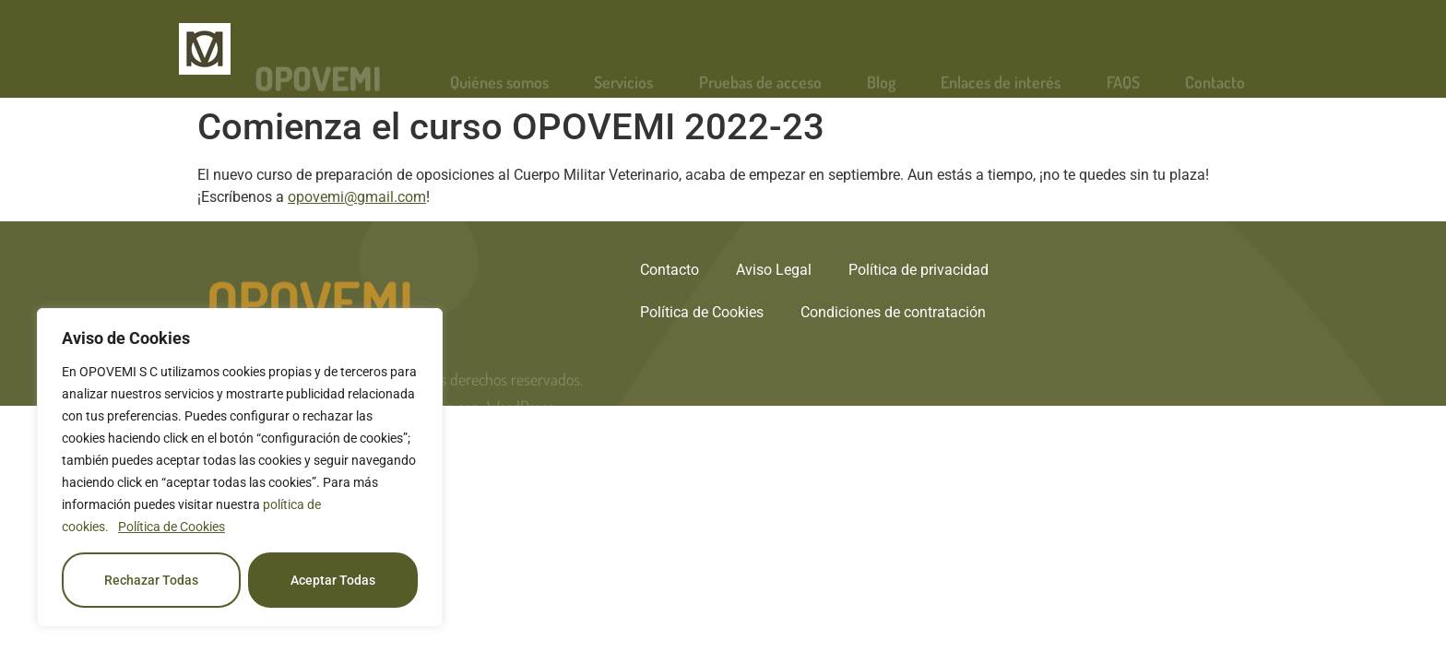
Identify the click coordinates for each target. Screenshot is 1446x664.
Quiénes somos (499, 91)
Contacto (1215, 91)
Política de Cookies (171, 526)
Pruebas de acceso (760, 91)
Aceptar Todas (332, 580)
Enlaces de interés (1001, 91)
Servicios (623, 91)
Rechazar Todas (151, 580)
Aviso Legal (774, 270)
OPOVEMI (318, 86)
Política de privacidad (918, 270)
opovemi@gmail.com (357, 197)
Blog (881, 91)
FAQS (1123, 91)
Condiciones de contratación (893, 312)
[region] (240, 467)
